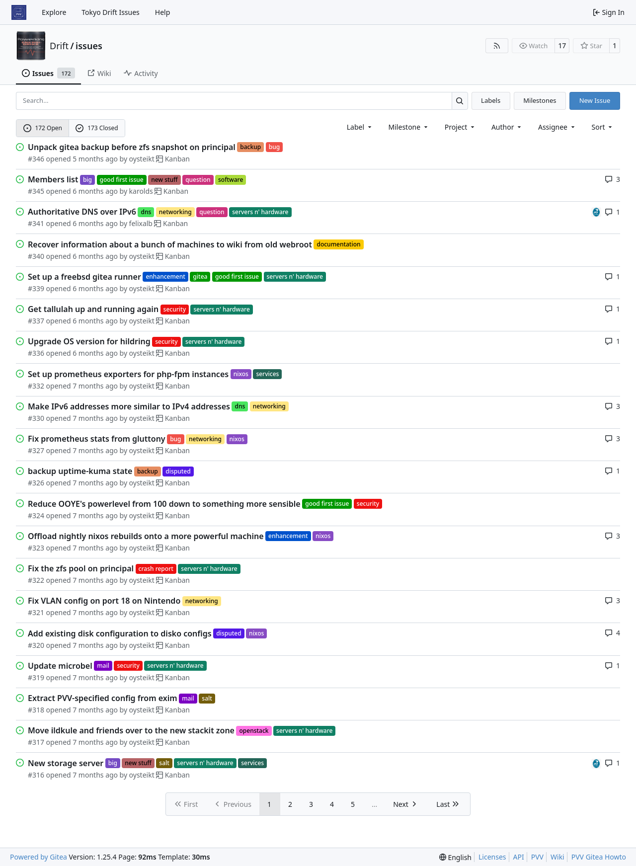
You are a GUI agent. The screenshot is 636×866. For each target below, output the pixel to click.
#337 (36, 320)
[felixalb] (596, 211)
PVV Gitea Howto (598, 857)
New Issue (595, 100)
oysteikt (142, 158)
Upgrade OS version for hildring (89, 341)
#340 (36, 256)
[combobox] (360, 127)
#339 (36, 288)
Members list (53, 179)
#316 (36, 775)
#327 (36, 450)
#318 (36, 709)
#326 (36, 482)
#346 (36, 158)
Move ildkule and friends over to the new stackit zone (131, 730)
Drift (59, 46)
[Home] (19, 12)
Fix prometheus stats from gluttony (96, 439)
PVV (537, 857)
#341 (36, 223)
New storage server (65, 763)
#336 (36, 353)
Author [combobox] (507, 127)
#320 (36, 645)
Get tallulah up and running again (93, 309)
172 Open (42, 128)
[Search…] (460, 100)
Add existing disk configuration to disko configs (120, 633)
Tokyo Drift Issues (110, 12)
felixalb (141, 223)
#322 (36, 580)
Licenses (492, 857)
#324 (36, 515)
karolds (141, 191)
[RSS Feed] (496, 45)
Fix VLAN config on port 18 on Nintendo (104, 601)
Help (162, 12)
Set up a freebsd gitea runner (84, 277)
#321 (36, 612)
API (518, 857)
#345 (36, 191)
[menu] (603, 127)
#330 (36, 418)
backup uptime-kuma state (80, 471)
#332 (36, 386)
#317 (36, 742)
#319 (36, 677)
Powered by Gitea (38, 857)
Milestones (539, 100)
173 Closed (97, 128)
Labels (490, 100)
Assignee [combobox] (557, 127)
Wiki (557, 857)
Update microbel (60, 666)
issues (89, 46)
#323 (36, 547)
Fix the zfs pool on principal (81, 568)
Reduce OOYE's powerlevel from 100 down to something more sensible (164, 504)
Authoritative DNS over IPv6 (82, 212)
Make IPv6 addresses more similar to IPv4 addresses (129, 406)
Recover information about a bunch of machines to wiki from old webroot (170, 244)
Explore (54, 12)
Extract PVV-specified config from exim (102, 698)
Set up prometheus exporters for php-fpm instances (128, 374)
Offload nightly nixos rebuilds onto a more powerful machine (146, 536)
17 (562, 45)
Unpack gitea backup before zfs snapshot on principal (132, 147)
